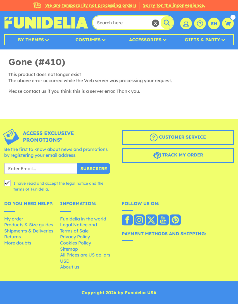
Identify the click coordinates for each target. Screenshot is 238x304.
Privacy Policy (75, 236)
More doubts (17, 243)
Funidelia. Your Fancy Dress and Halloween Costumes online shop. (46, 22)
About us (69, 267)
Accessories (145, 39)
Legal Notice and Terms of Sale (78, 228)
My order (13, 219)
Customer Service (178, 137)
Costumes (88, 39)
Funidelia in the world (83, 219)
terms (18, 189)
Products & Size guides (28, 224)
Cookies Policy (75, 243)
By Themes (31, 39)
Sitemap (69, 249)
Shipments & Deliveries (28, 231)
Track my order (178, 155)
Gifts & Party (202, 39)
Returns (12, 236)
